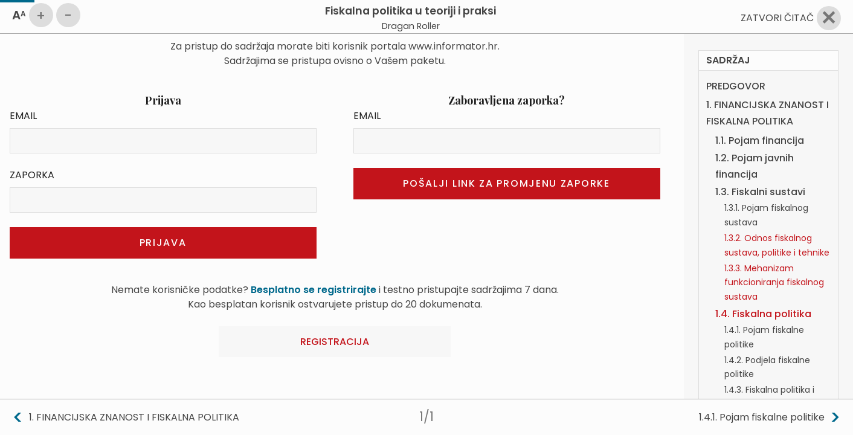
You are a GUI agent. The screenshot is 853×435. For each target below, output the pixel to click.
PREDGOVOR (735, 58)
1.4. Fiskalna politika (763, 286)
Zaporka (32, 175)
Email (23, 116)
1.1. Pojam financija (759, 113)
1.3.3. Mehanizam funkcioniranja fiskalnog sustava (774, 255)
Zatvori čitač (777, 18)
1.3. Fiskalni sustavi (760, 164)
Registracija (334, 342)
